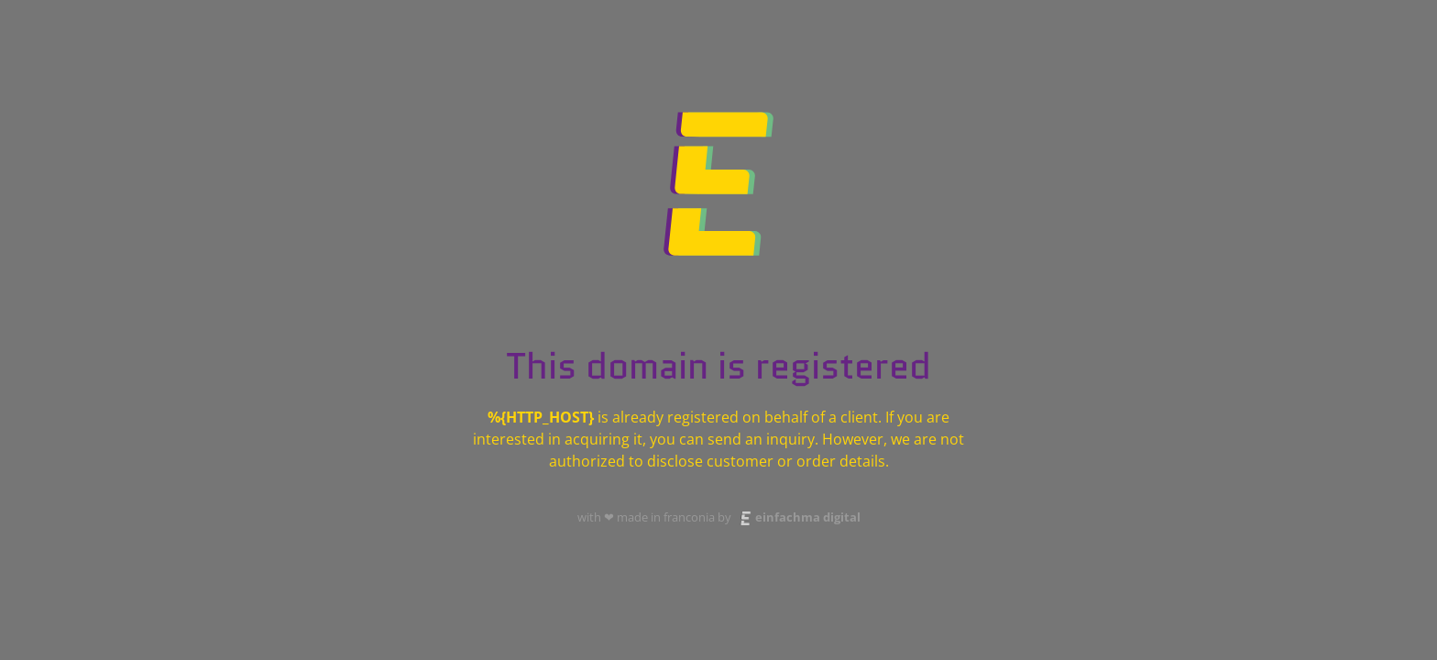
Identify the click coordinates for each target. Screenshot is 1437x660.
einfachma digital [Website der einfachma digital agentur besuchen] (797, 517)
